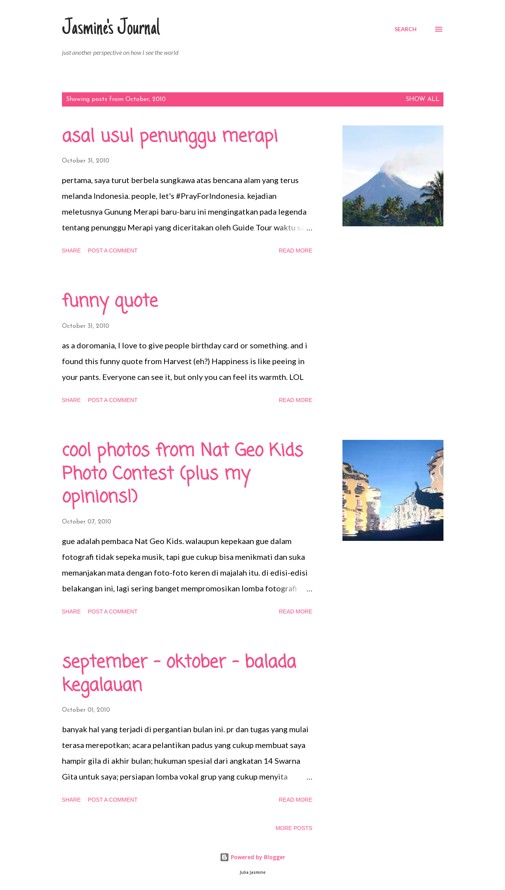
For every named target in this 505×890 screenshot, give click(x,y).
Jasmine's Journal (111, 29)
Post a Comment (113, 250)
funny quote (110, 302)
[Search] (406, 29)
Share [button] (71, 250)
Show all (423, 99)
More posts (293, 828)
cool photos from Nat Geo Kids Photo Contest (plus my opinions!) (182, 474)
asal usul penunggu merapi (170, 137)
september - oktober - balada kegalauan (179, 674)
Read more (295, 250)
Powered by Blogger (252, 857)
